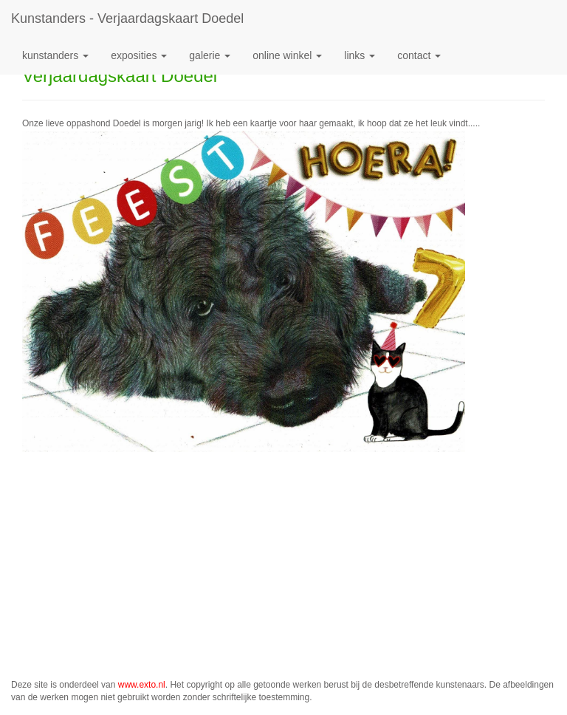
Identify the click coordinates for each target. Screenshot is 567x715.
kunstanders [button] (55, 55)
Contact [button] (419, 55)
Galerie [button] (209, 55)
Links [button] (359, 55)
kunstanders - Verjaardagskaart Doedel (127, 18)
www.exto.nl (141, 685)
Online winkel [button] (287, 55)
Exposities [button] (139, 55)
